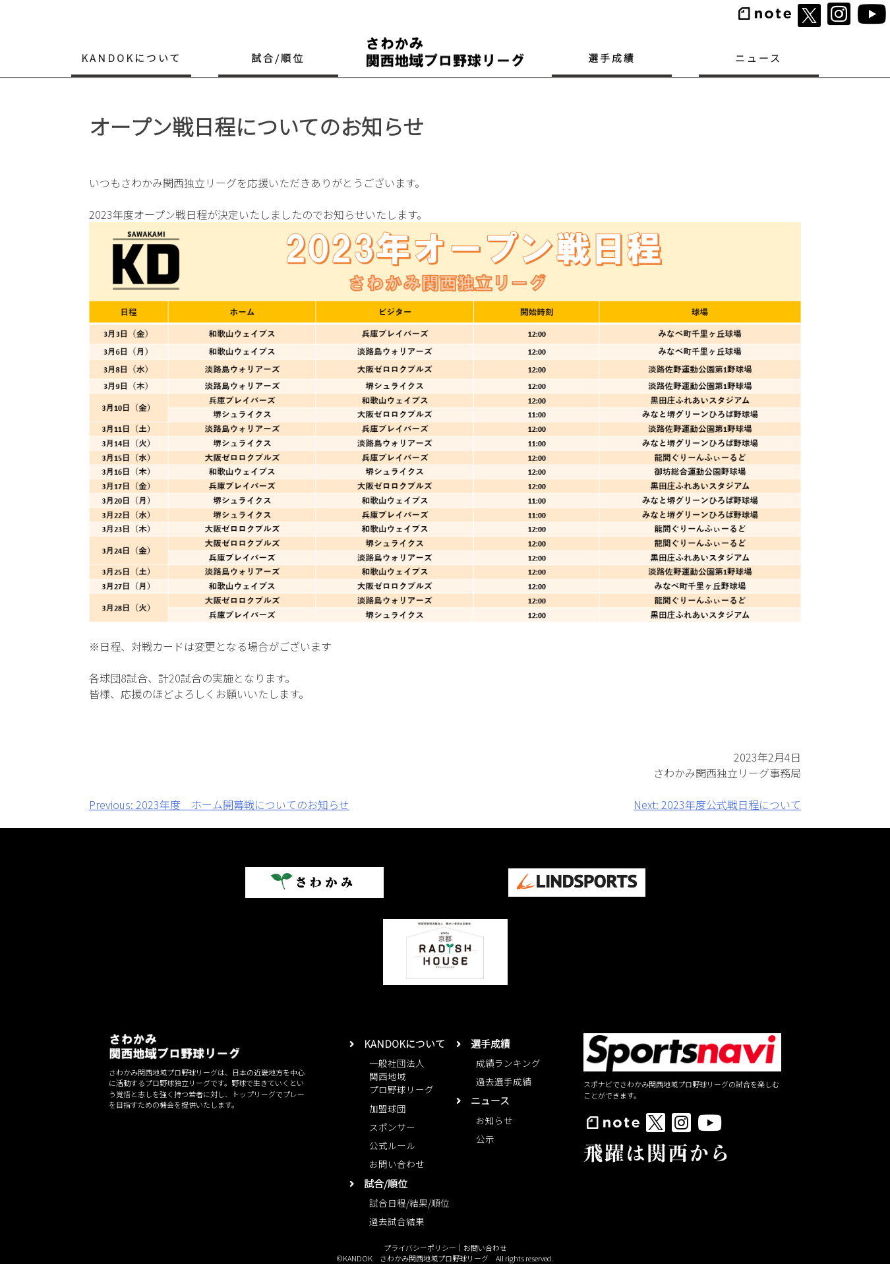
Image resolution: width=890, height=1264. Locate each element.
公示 (485, 1138)
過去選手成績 (503, 1081)
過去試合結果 (397, 1221)
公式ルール (392, 1145)
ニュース (758, 58)
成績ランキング (508, 1062)
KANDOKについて (131, 58)
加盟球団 (387, 1108)
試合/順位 (278, 58)
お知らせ (494, 1120)
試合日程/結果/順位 (409, 1202)
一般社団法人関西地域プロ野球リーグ (401, 1076)
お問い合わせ (397, 1163)
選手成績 (612, 58)
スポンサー (392, 1126)
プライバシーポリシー (420, 1247)
